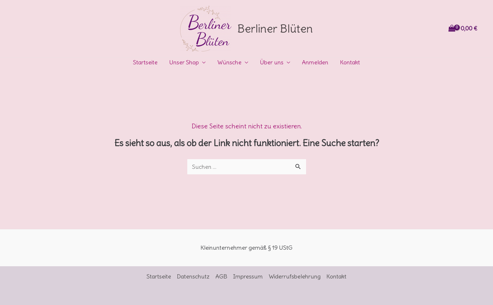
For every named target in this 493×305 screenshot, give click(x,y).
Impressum (248, 276)
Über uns (271, 62)
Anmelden (315, 62)
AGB (221, 276)
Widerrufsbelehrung (295, 276)
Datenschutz (193, 276)
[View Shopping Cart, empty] (464, 28)
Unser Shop (184, 62)
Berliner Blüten (275, 28)
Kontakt (350, 62)
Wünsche (229, 62)
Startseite (145, 62)
